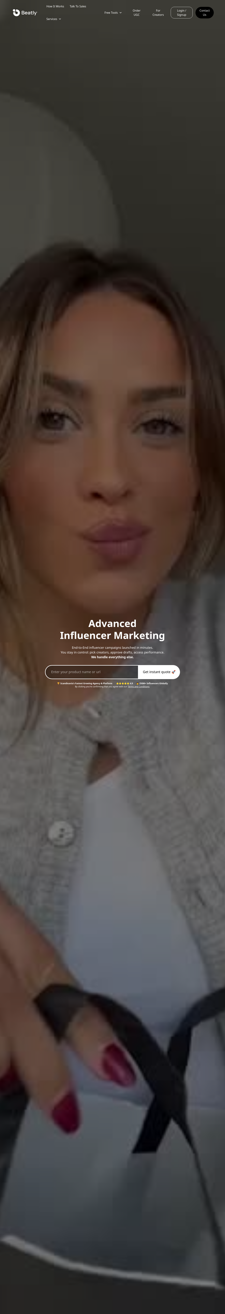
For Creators (158, 13)
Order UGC (136, 13)
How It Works (55, 6)
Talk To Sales (78, 6)
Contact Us (205, 13)
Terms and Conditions (138, 686)
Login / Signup (181, 13)
